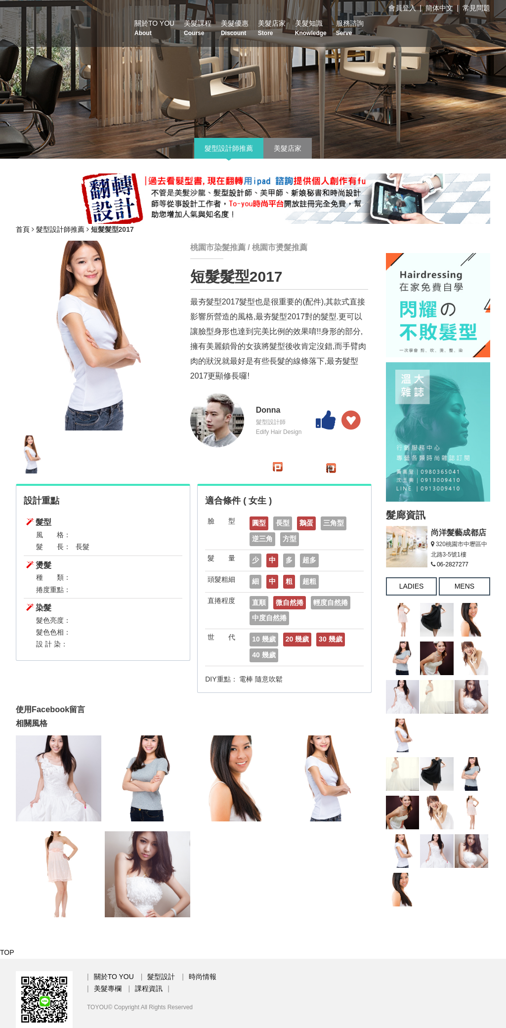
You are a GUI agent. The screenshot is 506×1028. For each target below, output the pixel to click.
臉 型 (221, 521)
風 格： (53, 535)
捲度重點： (53, 590)
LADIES (411, 586)
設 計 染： (52, 644)
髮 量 (221, 558)
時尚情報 (202, 977)
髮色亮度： (53, 620)
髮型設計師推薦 (229, 148)
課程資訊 (149, 988)
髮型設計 (161, 977)
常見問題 (476, 8)
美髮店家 (272, 28)
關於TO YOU (154, 28)
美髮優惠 (235, 28)
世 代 (221, 637)
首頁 (23, 229)
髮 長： (53, 547)
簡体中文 (439, 8)
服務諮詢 (350, 28)
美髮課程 (197, 28)
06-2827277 (452, 564)
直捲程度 (221, 600)
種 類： (53, 577)
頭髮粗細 (221, 579)
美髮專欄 (108, 988)
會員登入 (402, 8)
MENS (464, 586)
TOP (7, 952)
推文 (329, 469)
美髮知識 (311, 28)
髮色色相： (53, 632)
